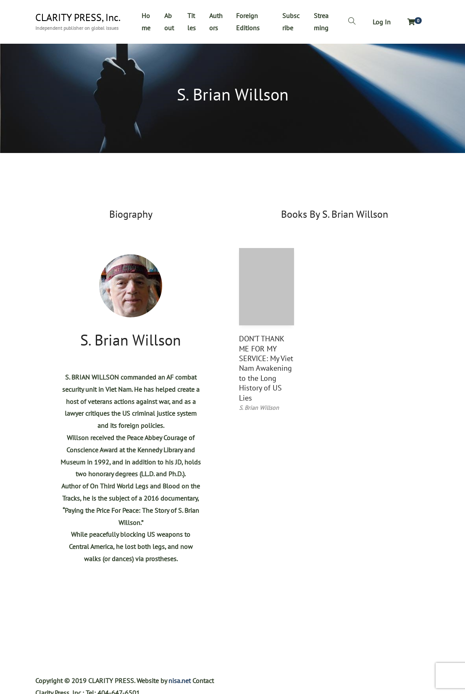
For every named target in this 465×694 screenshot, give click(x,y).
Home (146, 21)
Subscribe (290, 21)
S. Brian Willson (130, 340)
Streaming (321, 21)
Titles (191, 21)
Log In (382, 22)
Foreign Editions (248, 21)
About (169, 21)
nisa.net (179, 680)
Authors (216, 21)
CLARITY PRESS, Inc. (78, 18)
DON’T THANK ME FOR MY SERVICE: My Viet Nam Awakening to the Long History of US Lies (266, 368)
